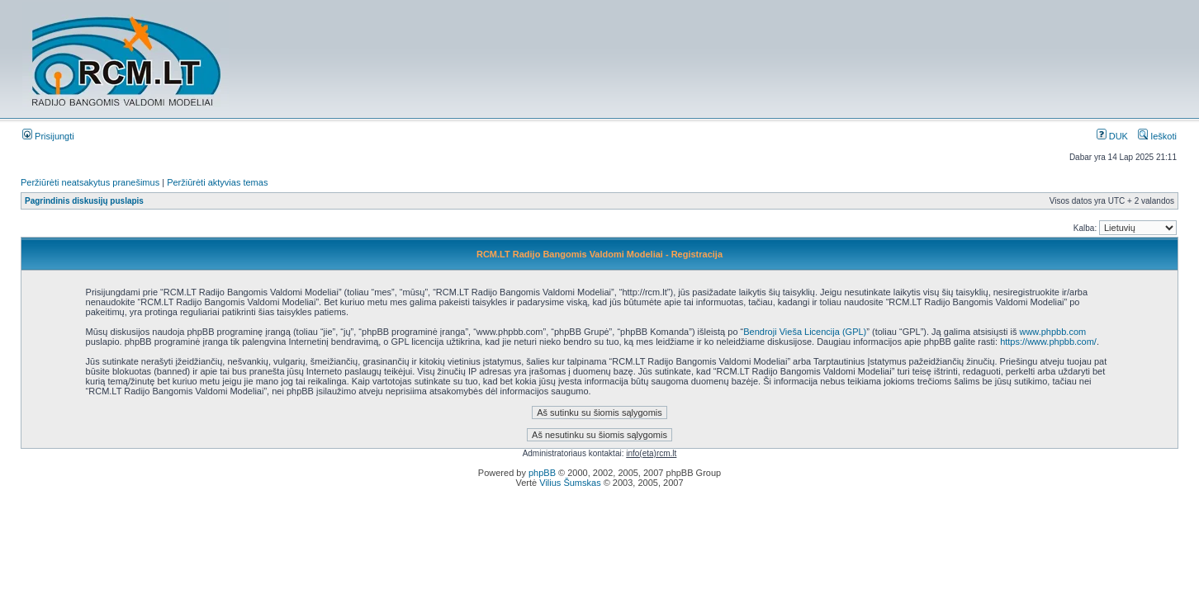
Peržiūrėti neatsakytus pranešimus (90, 182)
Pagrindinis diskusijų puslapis (84, 200)
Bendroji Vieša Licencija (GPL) (804, 332)
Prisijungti (48, 136)
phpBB (542, 473)
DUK (1112, 136)
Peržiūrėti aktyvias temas (217, 182)
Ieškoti (1157, 136)
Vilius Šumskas (569, 483)
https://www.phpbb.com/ (1048, 341)
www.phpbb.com (1052, 332)
